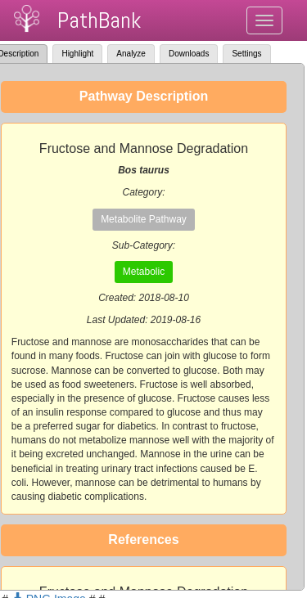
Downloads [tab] (189, 53)
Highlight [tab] (77, 53)
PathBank (99, 20)
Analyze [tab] (131, 53)
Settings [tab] (246, 53)
